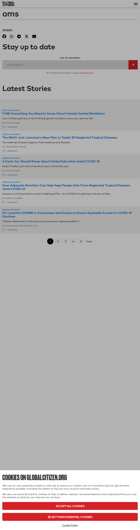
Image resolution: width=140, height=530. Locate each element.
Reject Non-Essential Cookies (70, 517)
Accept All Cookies (70, 506)
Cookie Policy (70, 525)
